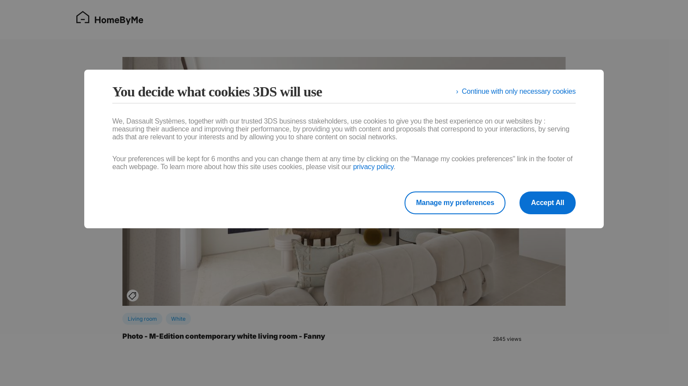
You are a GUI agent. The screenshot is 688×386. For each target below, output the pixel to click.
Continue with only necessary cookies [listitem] (519, 91)
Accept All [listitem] (547, 202)
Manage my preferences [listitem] (455, 202)
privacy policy (373, 166)
